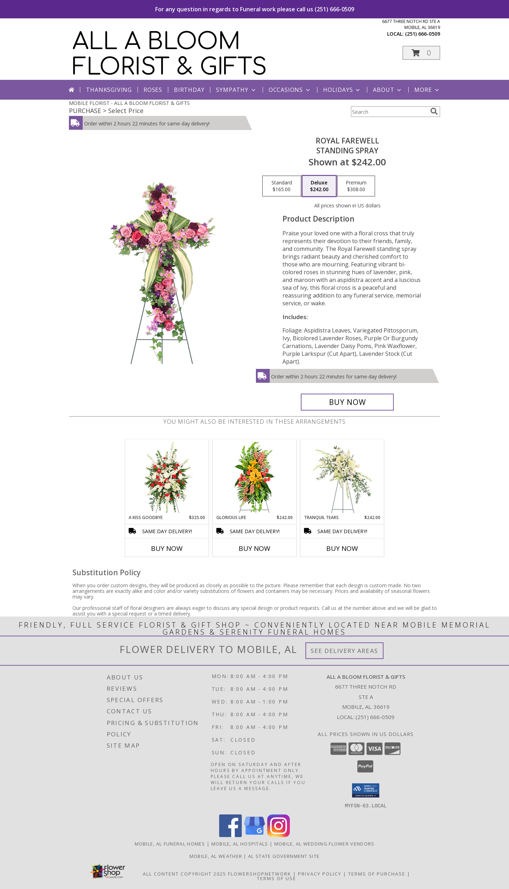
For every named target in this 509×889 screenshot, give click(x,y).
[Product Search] (389, 112)
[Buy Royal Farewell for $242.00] (347, 402)
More (427, 90)
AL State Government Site (284, 856)
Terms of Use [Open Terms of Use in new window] (276, 878)
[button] (421, 53)
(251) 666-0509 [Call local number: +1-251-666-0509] (422, 33)
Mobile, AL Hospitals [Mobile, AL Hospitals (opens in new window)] (239, 843)
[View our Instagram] (278, 834)
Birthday (189, 90)
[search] (434, 111)
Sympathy (236, 90)
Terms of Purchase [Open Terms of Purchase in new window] (376, 873)
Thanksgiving (109, 90)
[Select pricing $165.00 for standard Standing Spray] (282, 186)
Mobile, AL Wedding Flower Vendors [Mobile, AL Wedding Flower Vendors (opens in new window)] (324, 843)
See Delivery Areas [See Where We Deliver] (344, 651)
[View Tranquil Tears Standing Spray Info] (342, 477)
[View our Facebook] (230, 834)
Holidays (342, 90)
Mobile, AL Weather (215, 856)
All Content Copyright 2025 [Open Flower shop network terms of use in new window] (184, 873)
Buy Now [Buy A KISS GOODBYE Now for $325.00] (167, 548)
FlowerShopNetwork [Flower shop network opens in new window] (259, 873)
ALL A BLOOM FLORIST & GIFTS (169, 54)
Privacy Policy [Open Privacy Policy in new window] (319, 873)
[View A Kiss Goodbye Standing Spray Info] (167, 477)
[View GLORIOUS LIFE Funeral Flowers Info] (254, 477)
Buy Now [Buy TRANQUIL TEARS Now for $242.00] (342, 548)
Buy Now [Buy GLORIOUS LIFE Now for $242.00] (254, 548)
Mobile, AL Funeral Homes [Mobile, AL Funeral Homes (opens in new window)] (170, 843)
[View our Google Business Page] (254, 834)
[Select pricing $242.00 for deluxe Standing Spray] (319, 186)
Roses (153, 90)
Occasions (290, 90)
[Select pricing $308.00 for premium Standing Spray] (356, 186)
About (388, 90)
